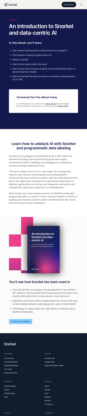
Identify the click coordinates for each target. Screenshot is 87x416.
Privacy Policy (63, 106)
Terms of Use (50, 104)
